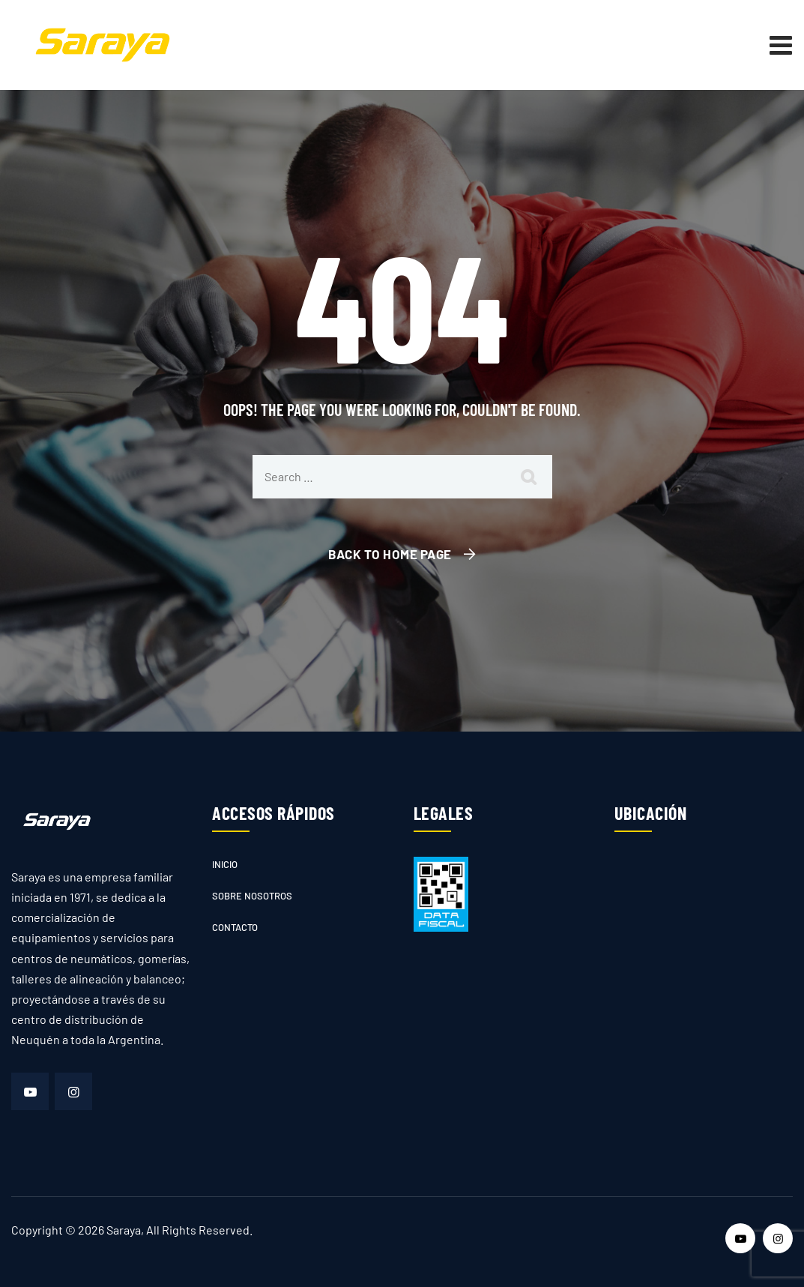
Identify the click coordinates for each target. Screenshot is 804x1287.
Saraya (123, 1230)
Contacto (235, 927)
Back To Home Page (390, 553)
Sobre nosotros (252, 896)
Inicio (225, 864)
